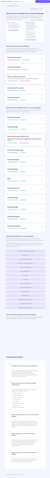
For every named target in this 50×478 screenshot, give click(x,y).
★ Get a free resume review (42, 1)
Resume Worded (12, 1)
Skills (41, 8)
